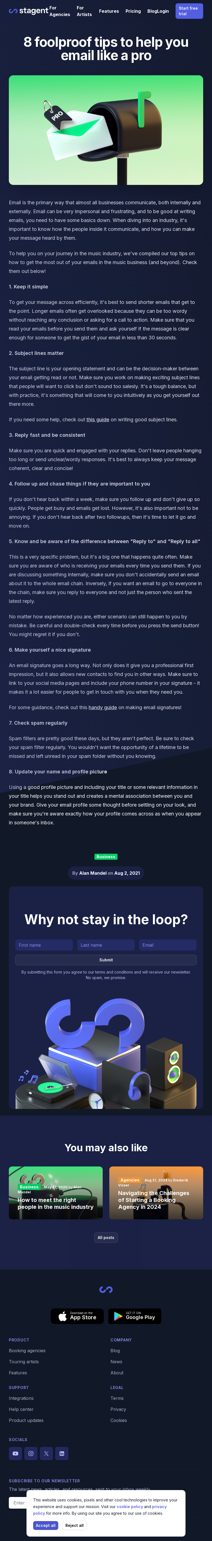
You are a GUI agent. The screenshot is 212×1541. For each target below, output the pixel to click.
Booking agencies (27, 1350)
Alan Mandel (93, 873)
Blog (152, 11)
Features (109, 11)
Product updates (26, 1420)
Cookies (118, 1420)
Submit (106, 959)
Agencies (129, 1180)
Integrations (21, 1398)
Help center (21, 1409)
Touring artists (24, 1361)
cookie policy (130, 1506)
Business (106, 856)
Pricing (133, 11)
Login (163, 11)
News (116, 1361)
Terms (117, 1398)
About (116, 1372)
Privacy (118, 1409)
